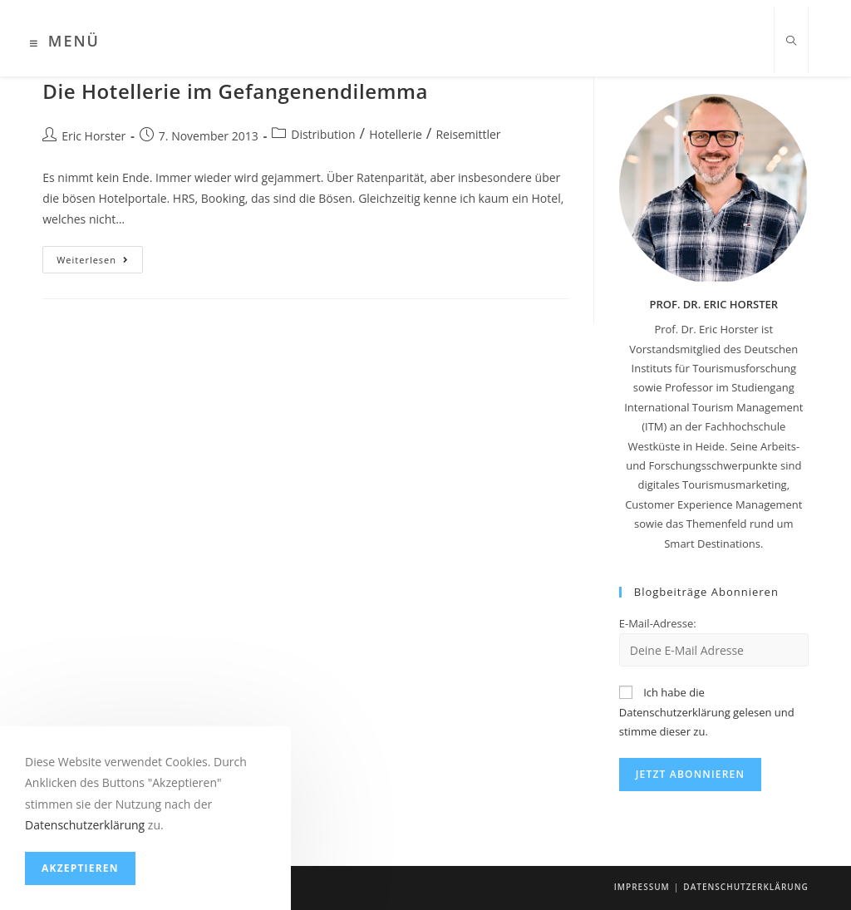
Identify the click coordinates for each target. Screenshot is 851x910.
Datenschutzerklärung (745, 887)
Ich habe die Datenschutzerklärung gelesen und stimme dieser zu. (706, 712)
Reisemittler (467, 134)
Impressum (642, 887)
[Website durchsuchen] (791, 41)
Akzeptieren (80, 868)
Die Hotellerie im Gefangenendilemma (235, 91)
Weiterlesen (100, 262)
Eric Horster (93, 136)
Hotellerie (395, 134)
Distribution (323, 134)
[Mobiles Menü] (65, 43)
